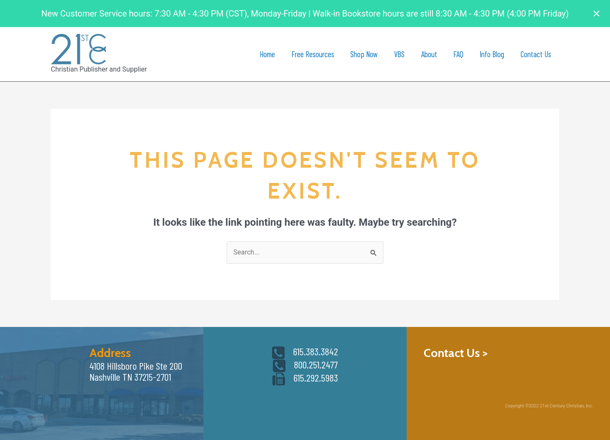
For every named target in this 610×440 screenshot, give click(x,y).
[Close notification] (596, 13)
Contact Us (536, 54)
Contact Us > (456, 353)
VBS (399, 54)
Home (267, 54)
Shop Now (364, 54)
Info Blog (492, 54)
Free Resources (312, 54)
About (429, 54)
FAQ (458, 54)
